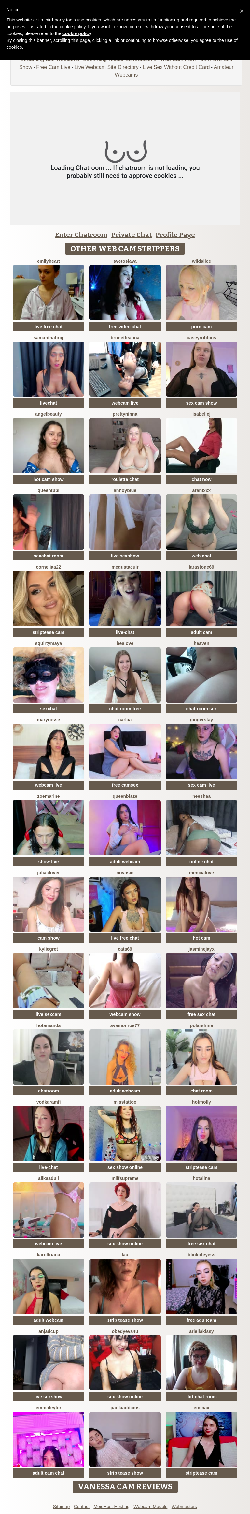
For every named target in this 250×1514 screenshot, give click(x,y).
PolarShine (201, 1025)
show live (48, 861)
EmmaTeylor (49, 1407)
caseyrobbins (201, 337)
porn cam (201, 326)
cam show (48, 938)
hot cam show (48, 479)
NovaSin (125, 872)
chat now (202, 479)
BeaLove (125, 643)
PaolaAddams (124, 1407)
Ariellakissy (201, 1331)
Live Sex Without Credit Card (176, 67)
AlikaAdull (48, 1178)
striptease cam (48, 632)
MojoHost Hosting (111, 1506)
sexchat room (48, 555)
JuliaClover (48, 872)
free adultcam (201, 1320)
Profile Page (175, 235)
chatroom (48, 1090)
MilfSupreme (124, 1178)
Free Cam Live (53, 67)
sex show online (125, 1167)
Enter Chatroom (81, 235)
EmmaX (201, 1407)
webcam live (125, 403)
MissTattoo (125, 1102)
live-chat (125, 632)
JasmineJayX (201, 949)
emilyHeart (48, 261)
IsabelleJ (201, 414)
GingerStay (201, 719)
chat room (201, 1090)
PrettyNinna (125, 414)
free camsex (125, 785)
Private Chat (131, 235)
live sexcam (49, 1014)
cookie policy (76, 33)
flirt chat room (201, 1396)
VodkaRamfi (48, 1102)
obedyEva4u (125, 1331)
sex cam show (201, 403)
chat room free (125, 708)
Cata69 (125, 949)
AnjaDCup (48, 1331)
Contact (82, 1506)
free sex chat (201, 1014)
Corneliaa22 (48, 566)
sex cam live (201, 785)
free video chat (125, 326)
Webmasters (184, 1506)
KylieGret (48, 949)
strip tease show (125, 1320)
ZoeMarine (48, 796)
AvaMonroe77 (125, 1025)
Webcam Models (150, 1506)
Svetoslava (125, 261)
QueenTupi (49, 490)
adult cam (201, 632)
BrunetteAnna (125, 337)
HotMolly (201, 1102)
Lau (125, 1254)
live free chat (48, 326)
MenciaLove (201, 872)
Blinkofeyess (201, 1254)
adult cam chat (48, 1473)
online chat (201, 861)
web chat (201, 555)
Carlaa (125, 719)
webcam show (125, 1014)
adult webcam (125, 861)
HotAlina (201, 1178)
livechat (48, 403)
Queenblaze (125, 796)
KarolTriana (48, 1254)
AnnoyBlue (125, 490)
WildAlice (201, 261)
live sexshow (125, 555)
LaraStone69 (201, 566)
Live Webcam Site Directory (107, 67)
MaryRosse (48, 719)
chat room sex (201, 708)
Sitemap (61, 1506)
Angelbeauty (48, 414)
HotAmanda (48, 1025)
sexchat (48, 708)
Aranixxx (201, 490)
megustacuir (124, 566)
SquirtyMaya (48, 643)
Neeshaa (201, 796)
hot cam (201, 938)
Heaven (201, 643)
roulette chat (125, 479)
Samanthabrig (48, 337)
